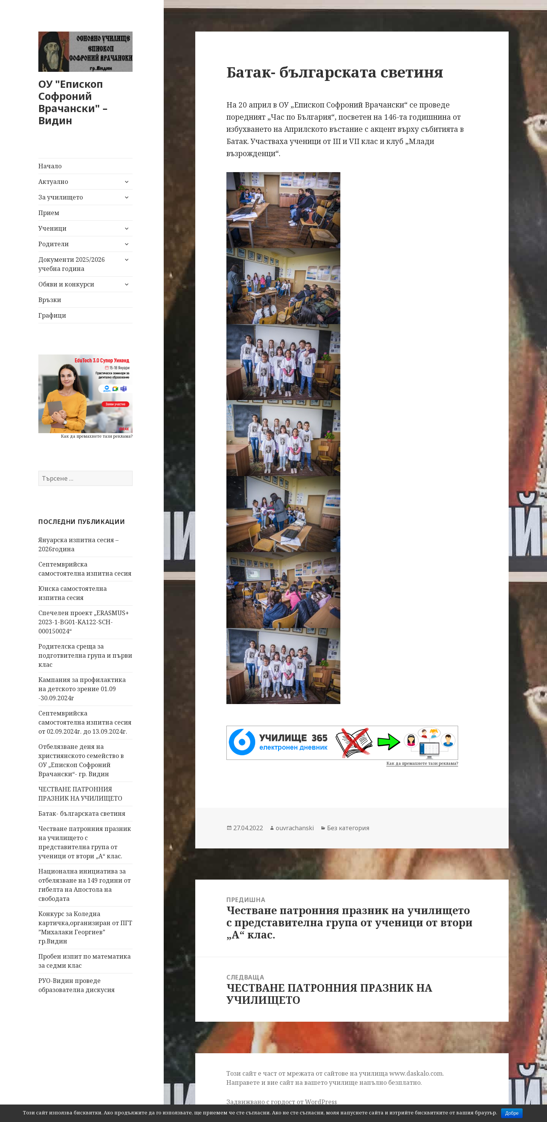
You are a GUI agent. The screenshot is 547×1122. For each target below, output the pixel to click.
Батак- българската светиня (81, 813)
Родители (53, 244)
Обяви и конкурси (66, 284)
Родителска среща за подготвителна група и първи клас (85, 655)
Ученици (52, 228)
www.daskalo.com (416, 1073)
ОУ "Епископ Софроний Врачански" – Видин (73, 102)
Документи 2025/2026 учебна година (71, 264)
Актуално (53, 181)
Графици (52, 315)
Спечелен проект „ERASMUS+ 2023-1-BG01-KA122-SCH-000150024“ (83, 622)
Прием (48, 213)
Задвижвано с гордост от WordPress (281, 1102)
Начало (50, 166)
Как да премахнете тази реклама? (97, 436)
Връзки (49, 300)
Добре (512, 1113)
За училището (60, 197)
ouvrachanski (295, 828)
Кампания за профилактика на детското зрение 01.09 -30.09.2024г (82, 689)
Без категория (348, 828)
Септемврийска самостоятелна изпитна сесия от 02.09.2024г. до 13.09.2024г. (84, 722)
